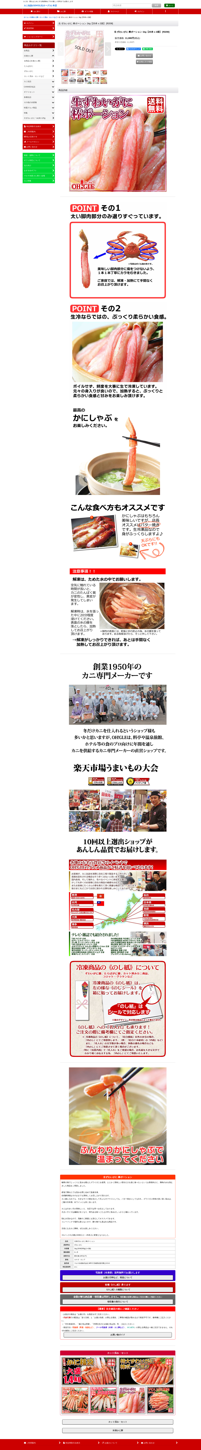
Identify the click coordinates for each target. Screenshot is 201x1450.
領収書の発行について (117, 1302)
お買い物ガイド (117, 1335)
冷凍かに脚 (118, 1430)
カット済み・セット (117, 1422)
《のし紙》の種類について (117, 1289)
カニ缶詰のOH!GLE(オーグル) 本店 (40, 5)
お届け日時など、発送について (117, 1277)
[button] (165, 11)
